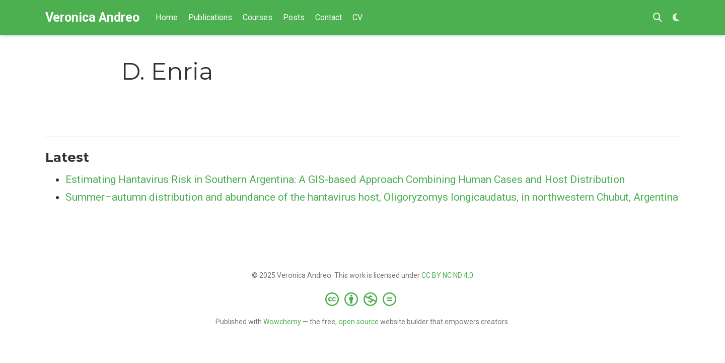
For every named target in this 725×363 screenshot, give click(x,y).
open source (358, 322)
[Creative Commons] (362, 299)
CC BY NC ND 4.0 (447, 275)
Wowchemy (282, 322)
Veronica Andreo (92, 17)
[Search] (657, 18)
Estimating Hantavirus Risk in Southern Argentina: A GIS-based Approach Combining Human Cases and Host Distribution (345, 179)
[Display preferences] (676, 18)
